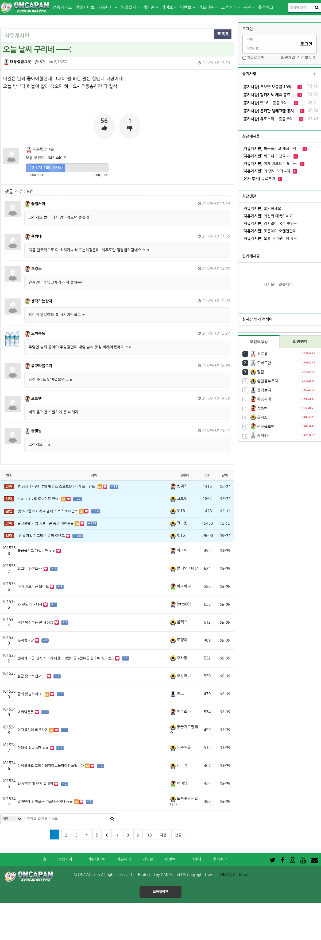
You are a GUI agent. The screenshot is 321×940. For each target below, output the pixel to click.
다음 (163, 835)
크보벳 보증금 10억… (268, 87)
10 (149, 835)
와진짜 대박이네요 (267, 216)
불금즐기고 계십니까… (271, 149)
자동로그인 (255, 58)
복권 (247, 7)
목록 (223, 34)
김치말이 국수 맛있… (269, 223)
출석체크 (265, 7)
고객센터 (229, 7)
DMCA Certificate (235, 875)
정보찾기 (308, 57)
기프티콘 (206, 7)
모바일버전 (160, 891)
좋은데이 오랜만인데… (271, 231)
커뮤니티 (106, 7)
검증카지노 (62, 7)
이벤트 (185, 7)
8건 (40, 62)
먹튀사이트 (85, 7)
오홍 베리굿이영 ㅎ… (269, 238)
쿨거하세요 (261, 208)
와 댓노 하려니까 (266, 171)
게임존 (148, 7)
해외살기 (128, 7)
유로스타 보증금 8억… (269, 119)
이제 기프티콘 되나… (269, 164)
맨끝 (178, 835)
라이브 (167, 7)
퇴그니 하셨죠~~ (266, 156)
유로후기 (258, 179)
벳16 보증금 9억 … (266, 103)
